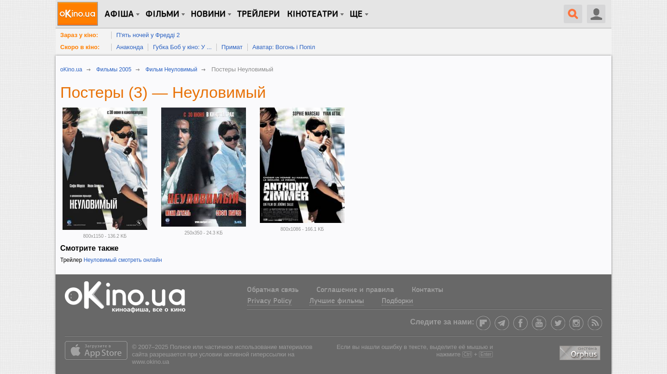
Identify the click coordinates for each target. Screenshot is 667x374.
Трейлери (258, 14)
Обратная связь (273, 290)
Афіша (119, 14)
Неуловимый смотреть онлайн (122, 260)
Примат (232, 47)
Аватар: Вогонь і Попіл (283, 47)
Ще (356, 14)
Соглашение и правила (355, 290)
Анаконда (129, 47)
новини (208, 14)
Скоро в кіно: (80, 47)
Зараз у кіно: (79, 35)
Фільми (162, 14)
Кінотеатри (312, 14)
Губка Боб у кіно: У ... (182, 47)
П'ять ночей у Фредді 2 (148, 35)
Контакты (427, 290)
